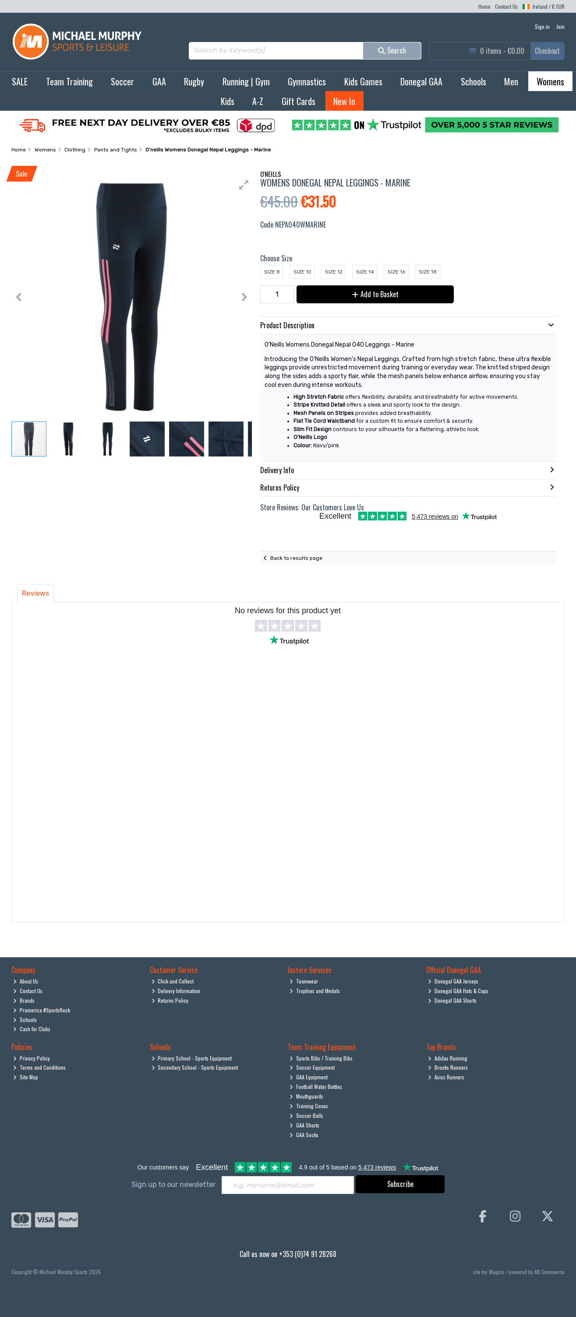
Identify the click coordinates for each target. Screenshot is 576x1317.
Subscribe (400, 1184)
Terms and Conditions (39, 1067)
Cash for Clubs (31, 1029)
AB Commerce (549, 1271)
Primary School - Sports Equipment (192, 1058)
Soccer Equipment (312, 1067)
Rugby (194, 81)
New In (344, 101)
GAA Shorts (304, 1125)
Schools (473, 81)
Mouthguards (306, 1096)
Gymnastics (307, 81)
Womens (550, 81)
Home (484, 6)
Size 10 (302, 272)
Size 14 (365, 272)
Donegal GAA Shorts (452, 1000)
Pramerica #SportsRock (41, 1010)
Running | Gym (246, 81)
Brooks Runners (448, 1067)
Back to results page (296, 558)
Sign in (542, 26)
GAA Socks (304, 1134)
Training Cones (309, 1106)
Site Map (25, 1077)
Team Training (69, 81)
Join (560, 26)
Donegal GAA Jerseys (453, 981)
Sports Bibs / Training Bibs (321, 1058)
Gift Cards (298, 101)
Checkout (547, 51)
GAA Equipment (309, 1077)
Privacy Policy (31, 1058)
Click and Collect (173, 981)
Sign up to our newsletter (173, 1184)
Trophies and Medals (315, 990)
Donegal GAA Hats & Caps (458, 990)
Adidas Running (447, 1058)
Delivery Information (176, 990)
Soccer (122, 81)
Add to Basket (375, 294)
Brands (24, 1000)
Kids (227, 101)
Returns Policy (170, 1000)
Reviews (35, 593)
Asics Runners (446, 1077)
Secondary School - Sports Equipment (195, 1067)
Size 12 (334, 272)
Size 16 (396, 272)
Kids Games (363, 81)
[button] (244, 185)
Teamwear (304, 981)
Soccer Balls (306, 1115)
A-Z (257, 101)
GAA (159, 81)
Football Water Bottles (316, 1086)
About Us (25, 981)
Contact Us (506, 6)
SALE (20, 81)
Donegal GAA (421, 81)
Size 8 (272, 272)
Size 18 (428, 272)
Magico (497, 1271)
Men (511, 81)
